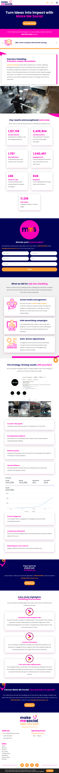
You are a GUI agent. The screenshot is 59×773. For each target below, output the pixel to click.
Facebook (34, 303)
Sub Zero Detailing (12, 65)
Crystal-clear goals (14, 424)
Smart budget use (14, 516)
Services (4, 748)
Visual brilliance (13, 465)
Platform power (13, 451)
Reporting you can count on (17, 546)
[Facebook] (27, 765)
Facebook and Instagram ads (29, 617)
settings (42, 771)
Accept (49, 770)
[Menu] (57, 2)
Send (29, 269)
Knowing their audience (16, 436)
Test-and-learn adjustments (29, 664)
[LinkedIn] (22, 765)
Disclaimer (5, 755)
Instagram (43, 303)
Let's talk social (29, 23)
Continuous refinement (16, 531)
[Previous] (3, 43)
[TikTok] (37, 765)
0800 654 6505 (26, 34)
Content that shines (29, 642)
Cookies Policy (6, 753)
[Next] (56, 43)
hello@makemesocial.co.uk (10, 248)
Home (3, 746)
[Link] (7, 2)
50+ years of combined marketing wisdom (31, 43)
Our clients (5, 751)
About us (4, 750)
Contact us (29, 583)
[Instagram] (32, 765)
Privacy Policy (6, 757)
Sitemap (4, 759)
